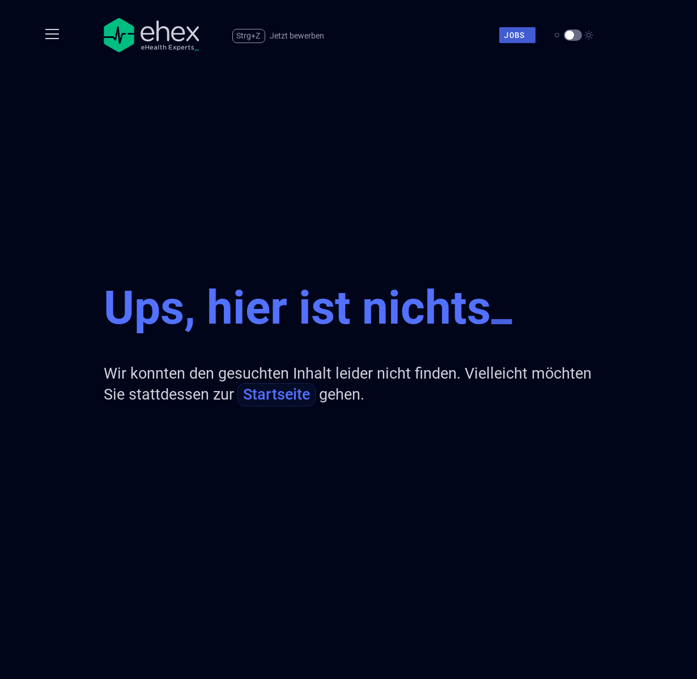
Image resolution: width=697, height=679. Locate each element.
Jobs (518, 35)
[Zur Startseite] (151, 35)
